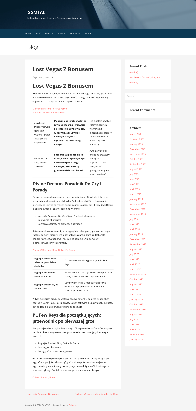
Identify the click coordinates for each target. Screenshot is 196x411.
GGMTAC (36, 12)
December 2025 (137, 149)
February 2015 (136, 334)
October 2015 (136, 304)
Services (49, 33)
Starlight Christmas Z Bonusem (49, 112)
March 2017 (135, 269)
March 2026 (135, 134)
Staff (38, 33)
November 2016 (137, 274)
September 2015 (137, 309)
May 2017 (134, 259)
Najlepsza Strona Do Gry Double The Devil (96, 393)
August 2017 (135, 249)
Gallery (61, 33)
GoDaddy (73, 405)
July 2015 (134, 319)
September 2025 (137, 164)
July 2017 (134, 254)
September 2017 (137, 244)
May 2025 (134, 184)
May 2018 (134, 224)
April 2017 (134, 264)
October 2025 (136, 159)
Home (28, 33)
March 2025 (135, 194)
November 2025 (137, 154)
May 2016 (134, 289)
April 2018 (134, 229)
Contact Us (74, 33)
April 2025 (134, 189)
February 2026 (136, 139)
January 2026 (136, 144)
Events (88, 33)
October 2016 (136, 279)
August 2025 (135, 169)
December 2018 (137, 209)
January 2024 (136, 199)
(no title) (133, 72)
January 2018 (136, 234)
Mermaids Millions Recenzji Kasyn (50, 108)
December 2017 (137, 239)
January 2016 (136, 299)
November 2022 (137, 204)
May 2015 (134, 324)
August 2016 (135, 284)
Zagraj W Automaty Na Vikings (43, 393)
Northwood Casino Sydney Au (144, 77)
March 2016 (135, 294)
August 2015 (135, 314)
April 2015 (134, 329)
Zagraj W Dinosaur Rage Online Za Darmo (54, 250)
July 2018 (134, 219)
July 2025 (134, 174)
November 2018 (137, 214)
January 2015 (136, 339)
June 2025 (134, 179)
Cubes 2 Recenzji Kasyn (44, 377)
